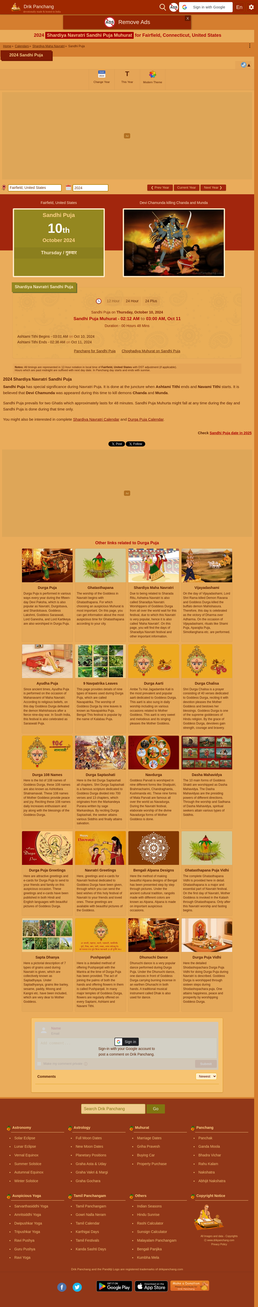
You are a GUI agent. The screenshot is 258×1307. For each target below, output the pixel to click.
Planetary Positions (91, 1155)
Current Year (186, 187)
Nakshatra (206, 1172)
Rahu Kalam (208, 1164)
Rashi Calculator (150, 1223)
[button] (206, 7)
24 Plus (151, 301)
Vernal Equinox (26, 1155)
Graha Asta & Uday (91, 1164)
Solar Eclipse (24, 1138)
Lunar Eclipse (25, 1146)
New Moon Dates (89, 1146)
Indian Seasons (149, 1206)
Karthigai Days (87, 1232)
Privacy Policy (219, 1244)
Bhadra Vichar (209, 1155)
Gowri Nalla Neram (91, 1215)
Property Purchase (152, 1164)
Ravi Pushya (24, 1240)
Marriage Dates (149, 1138)
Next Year (213, 187)
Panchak (205, 1138)
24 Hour (132, 301)
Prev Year (160, 187)
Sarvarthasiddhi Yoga (31, 1206)
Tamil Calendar (87, 1223)
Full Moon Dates (89, 1138)
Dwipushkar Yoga (28, 1223)
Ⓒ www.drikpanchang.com (219, 1240)
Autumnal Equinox (28, 1172)
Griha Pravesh (148, 1146)
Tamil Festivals (87, 1240)
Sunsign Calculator (152, 1232)
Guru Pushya (24, 1249)
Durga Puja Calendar (145, 419)
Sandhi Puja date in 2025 (231, 433)
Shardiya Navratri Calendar (96, 419)
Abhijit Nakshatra (212, 1181)
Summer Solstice (27, 1164)
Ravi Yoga (22, 1257)
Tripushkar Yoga (27, 1232)
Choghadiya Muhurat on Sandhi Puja (151, 351)
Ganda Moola (209, 1146)
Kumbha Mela (148, 1257)
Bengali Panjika (149, 1249)
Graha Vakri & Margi (92, 1172)
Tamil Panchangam (91, 1206)
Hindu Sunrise (148, 1215)
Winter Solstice (26, 1181)
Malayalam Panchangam (156, 1240)
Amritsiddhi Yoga (27, 1215)
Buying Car (146, 1155)
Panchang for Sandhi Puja (95, 351)
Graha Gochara (88, 1181)
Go (155, 1109)
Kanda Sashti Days (91, 1249)
